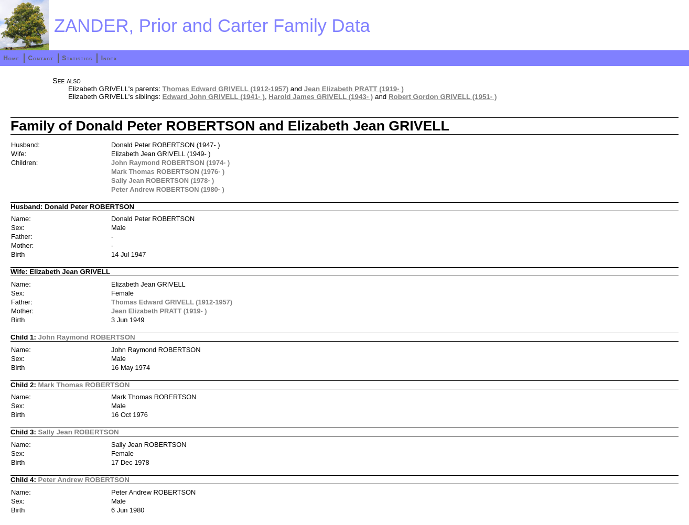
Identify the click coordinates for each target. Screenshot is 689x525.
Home (11, 58)
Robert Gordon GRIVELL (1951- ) (443, 97)
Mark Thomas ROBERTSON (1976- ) (167, 172)
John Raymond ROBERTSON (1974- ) (170, 163)
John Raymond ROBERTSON (86, 337)
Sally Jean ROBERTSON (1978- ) (162, 180)
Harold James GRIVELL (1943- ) (320, 97)
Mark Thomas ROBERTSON (84, 385)
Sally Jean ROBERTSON (78, 432)
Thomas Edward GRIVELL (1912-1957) (225, 89)
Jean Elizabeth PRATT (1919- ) (354, 89)
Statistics (77, 58)
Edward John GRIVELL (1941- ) (214, 97)
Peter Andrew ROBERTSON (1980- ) (167, 189)
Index (109, 58)
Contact (40, 58)
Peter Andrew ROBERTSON (84, 480)
